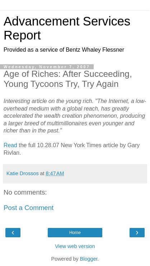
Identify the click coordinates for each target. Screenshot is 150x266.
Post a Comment (28, 207)
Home (75, 232)
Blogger (89, 259)
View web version (75, 246)
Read (10, 145)
